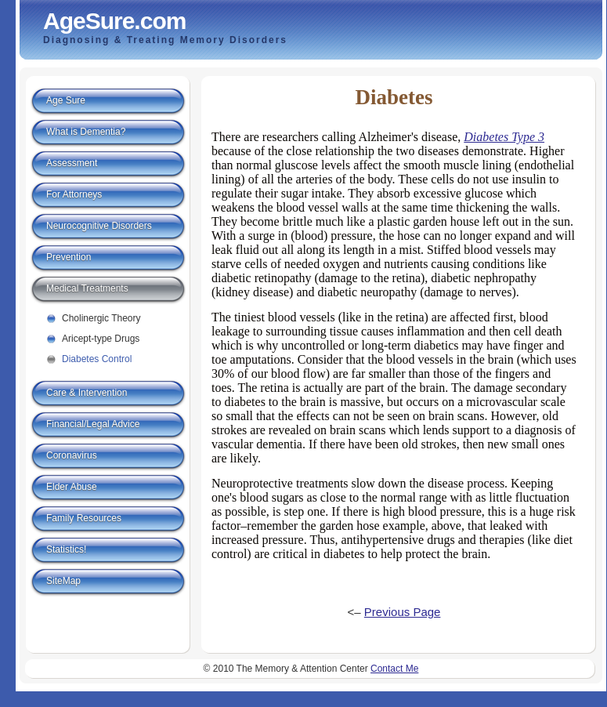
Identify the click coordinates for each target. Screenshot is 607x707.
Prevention (68, 257)
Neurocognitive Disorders (99, 225)
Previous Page (402, 611)
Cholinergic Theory (101, 318)
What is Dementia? (85, 131)
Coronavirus (71, 455)
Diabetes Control (97, 359)
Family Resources (83, 518)
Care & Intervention (86, 392)
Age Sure (65, 100)
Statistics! (66, 549)
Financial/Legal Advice (92, 424)
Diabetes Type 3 (504, 136)
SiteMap (63, 580)
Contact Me (394, 668)
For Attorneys (74, 194)
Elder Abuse (71, 486)
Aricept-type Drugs (100, 338)
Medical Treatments (87, 288)
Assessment (71, 163)
